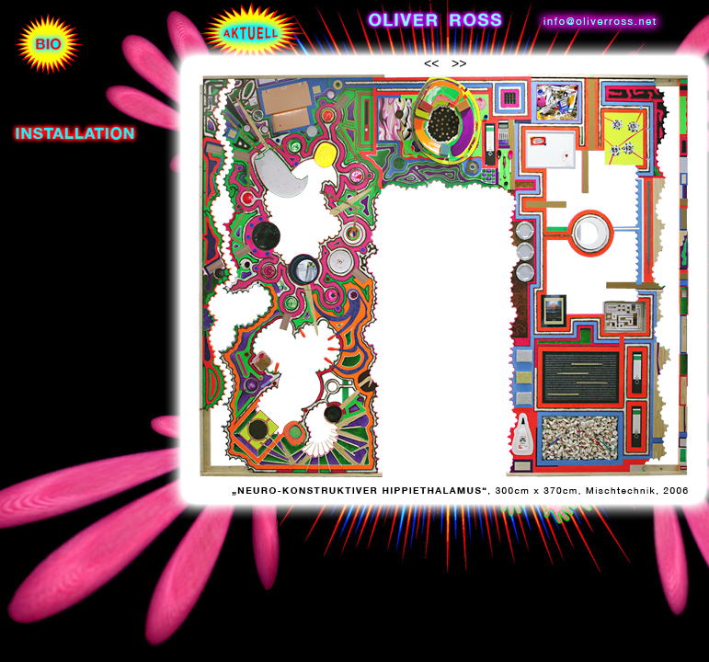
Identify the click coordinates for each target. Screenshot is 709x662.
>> (459, 63)
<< (431, 63)
